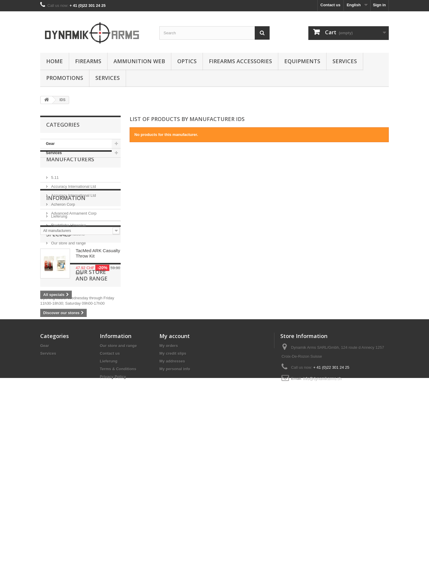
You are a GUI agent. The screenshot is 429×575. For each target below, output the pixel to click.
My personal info (174, 526)
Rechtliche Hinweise (68, 291)
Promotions (64, 77)
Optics (187, 61)
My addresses (172, 518)
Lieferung (58, 282)
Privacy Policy (113, 534)
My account (174, 493)
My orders (168, 503)
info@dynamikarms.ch (322, 536)
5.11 (54, 191)
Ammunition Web (139, 61)
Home (54, 61)
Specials (58, 332)
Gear (50, 143)
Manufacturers (70, 175)
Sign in (379, 5)
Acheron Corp (62, 218)
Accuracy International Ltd (73, 200)
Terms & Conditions (67, 300)
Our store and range (68, 309)
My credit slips (172, 511)
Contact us (331, 5)
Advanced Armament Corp (73, 227)
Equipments (302, 61)
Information (66, 266)
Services (344, 61)
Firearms (88, 61)
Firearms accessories (240, 61)
